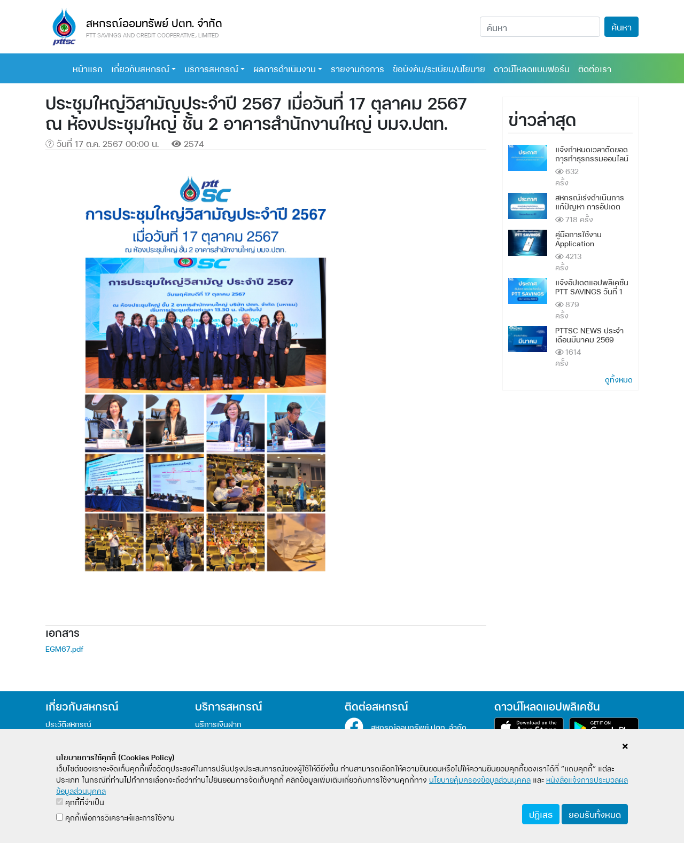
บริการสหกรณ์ (211, 68)
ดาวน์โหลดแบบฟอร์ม (532, 68)
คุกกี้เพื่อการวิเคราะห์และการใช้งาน (115, 817)
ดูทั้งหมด (619, 379)
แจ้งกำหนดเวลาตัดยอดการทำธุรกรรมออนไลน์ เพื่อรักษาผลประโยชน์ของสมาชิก (591, 162)
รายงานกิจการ (357, 68)
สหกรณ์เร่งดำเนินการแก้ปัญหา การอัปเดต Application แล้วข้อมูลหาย (591, 210)
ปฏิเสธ (541, 813)
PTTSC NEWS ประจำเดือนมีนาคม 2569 (589, 334)
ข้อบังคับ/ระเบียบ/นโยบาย (439, 68)
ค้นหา (621, 26)
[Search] (540, 27)
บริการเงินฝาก (218, 724)
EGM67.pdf (64, 648)
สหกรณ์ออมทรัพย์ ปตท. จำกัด (419, 727)
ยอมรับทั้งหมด (595, 813)
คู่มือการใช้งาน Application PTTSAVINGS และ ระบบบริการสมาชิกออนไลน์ (593, 247)
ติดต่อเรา (594, 68)
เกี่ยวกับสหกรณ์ (140, 68)
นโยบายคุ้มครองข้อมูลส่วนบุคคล (480, 779)
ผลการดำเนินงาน (284, 68)
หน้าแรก (88, 68)
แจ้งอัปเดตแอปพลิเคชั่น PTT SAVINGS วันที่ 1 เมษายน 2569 (591, 291)
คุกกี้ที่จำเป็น (80, 802)
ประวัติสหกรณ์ (68, 724)
